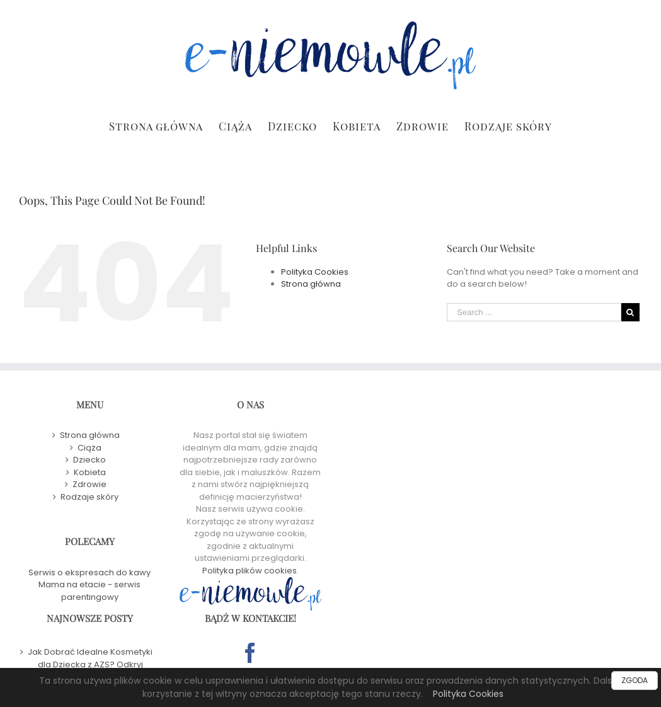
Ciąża (89, 448)
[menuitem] (164, 125)
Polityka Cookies (468, 693)
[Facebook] (250, 653)
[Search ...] (534, 312)
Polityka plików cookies (249, 571)
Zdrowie (89, 484)
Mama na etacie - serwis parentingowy (89, 590)
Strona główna (311, 284)
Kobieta (90, 472)
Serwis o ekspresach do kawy (89, 572)
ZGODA (634, 680)
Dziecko (89, 460)
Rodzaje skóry (89, 497)
